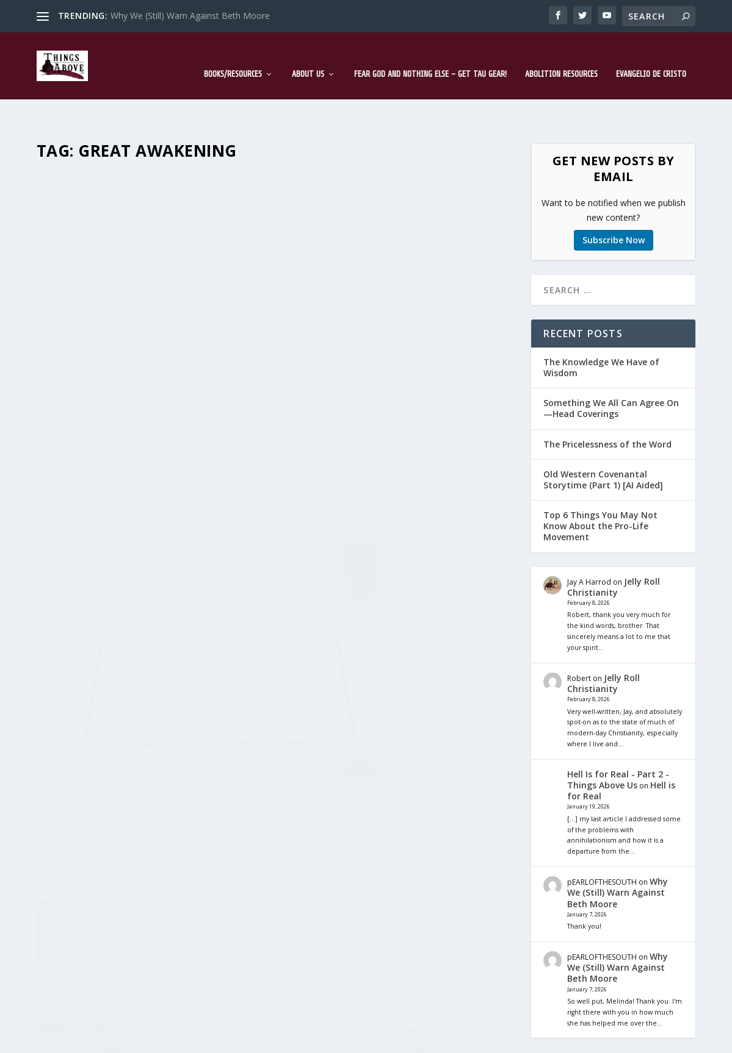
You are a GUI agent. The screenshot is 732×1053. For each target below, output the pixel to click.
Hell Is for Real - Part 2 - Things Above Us (618, 741)
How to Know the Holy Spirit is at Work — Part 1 (393, 575)
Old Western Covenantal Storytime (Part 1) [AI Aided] (603, 441)
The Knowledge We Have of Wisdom (601, 329)
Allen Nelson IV (85, 308)
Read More (81, 384)
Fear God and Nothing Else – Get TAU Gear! (430, 55)
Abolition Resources (561, 55)
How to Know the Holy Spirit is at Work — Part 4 (147, 283)
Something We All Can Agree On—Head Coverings (611, 370)
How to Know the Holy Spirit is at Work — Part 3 (393, 282)
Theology (183, 308)
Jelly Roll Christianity (613, 549)
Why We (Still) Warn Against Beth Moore (190, 15)
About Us (308, 55)
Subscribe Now (613, 202)
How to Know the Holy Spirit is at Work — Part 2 (147, 576)
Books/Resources (233, 55)
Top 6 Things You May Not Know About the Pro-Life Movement (600, 488)
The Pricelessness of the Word (607, 406)
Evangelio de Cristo (651, 55)
